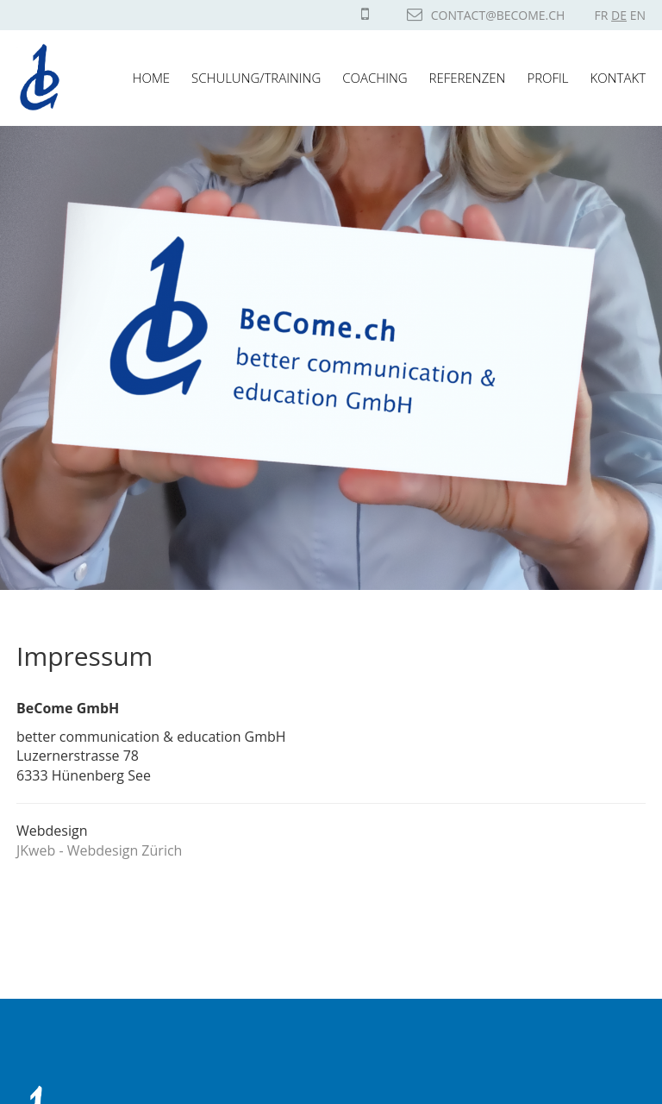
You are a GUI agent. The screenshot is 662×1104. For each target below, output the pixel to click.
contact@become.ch (486, 15)
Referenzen (467, 77)
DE (619, 15)
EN (638, 15)
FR (602, 15)
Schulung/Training (256, 77)
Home (151, 77)
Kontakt (618, 77)
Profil (547, 77)
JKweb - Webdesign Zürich (99, 850)
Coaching (374, 77)
